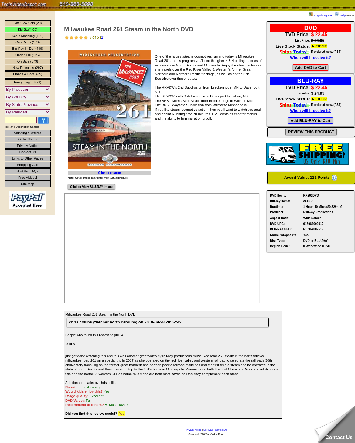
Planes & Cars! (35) (27, 74)
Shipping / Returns (28, 133)
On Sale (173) (27, 61)
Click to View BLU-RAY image (91, 186)
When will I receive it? (310, 57)
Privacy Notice (27, 145)
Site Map (27, 184)
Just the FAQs (27, 171)
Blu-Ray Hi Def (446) (27, 48)
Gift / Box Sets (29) (28, 23)
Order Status (27, 139)
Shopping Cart (27, 165)
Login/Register (320, 15)
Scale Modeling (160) (27, 36)
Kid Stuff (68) (27, 29)
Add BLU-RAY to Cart (310, 120)
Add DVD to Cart (310, 67)
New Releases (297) (27, 67)
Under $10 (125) (27, 55)
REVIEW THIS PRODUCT (311, 132)
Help (340, 15)
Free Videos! (27, 177)
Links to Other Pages (27, 158)
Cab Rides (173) (27, 42)
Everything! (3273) (27, 82)
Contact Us (27, 152)
